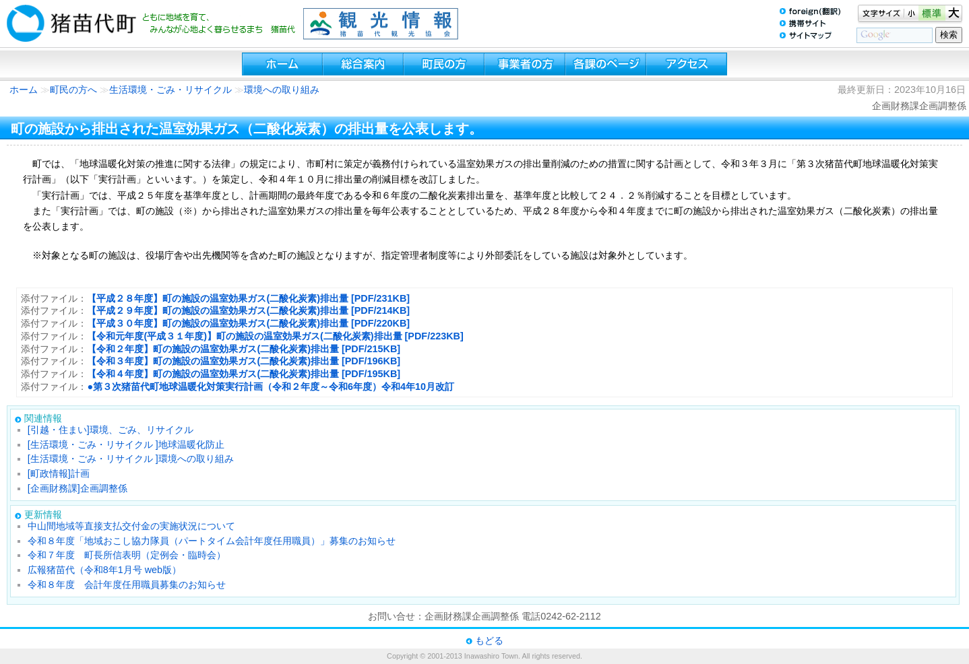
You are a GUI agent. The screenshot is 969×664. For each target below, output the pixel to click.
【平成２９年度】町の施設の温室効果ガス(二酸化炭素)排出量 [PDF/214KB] (248, 310)
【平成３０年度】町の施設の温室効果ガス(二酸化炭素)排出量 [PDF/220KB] (248, 323)
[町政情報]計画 (59, 473)
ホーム (23, 89)
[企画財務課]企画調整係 (77, 488)
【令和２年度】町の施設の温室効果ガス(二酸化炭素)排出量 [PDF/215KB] (243, 348)
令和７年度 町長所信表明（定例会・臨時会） (127, 555)
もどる (489, 640)
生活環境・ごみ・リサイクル (172, 89)
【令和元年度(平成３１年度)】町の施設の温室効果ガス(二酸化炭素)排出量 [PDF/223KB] (275, 336)
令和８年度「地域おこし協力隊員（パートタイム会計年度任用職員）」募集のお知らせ (212, 540)
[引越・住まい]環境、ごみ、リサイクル (110, 429)
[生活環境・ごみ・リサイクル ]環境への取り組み (131, 458)
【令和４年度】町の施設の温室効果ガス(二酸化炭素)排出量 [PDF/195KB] (243, 373)
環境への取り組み (281, 89)
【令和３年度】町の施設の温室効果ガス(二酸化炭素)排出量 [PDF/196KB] (243, 361)
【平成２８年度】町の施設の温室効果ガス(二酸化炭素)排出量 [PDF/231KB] (248, 298)
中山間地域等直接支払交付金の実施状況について (131, 526)
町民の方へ (73, 89)
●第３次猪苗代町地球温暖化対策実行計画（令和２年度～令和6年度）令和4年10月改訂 (270, 386)
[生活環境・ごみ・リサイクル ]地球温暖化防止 (126, 444)
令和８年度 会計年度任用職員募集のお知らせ (127, 584)
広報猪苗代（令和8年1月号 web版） (104, 569)
